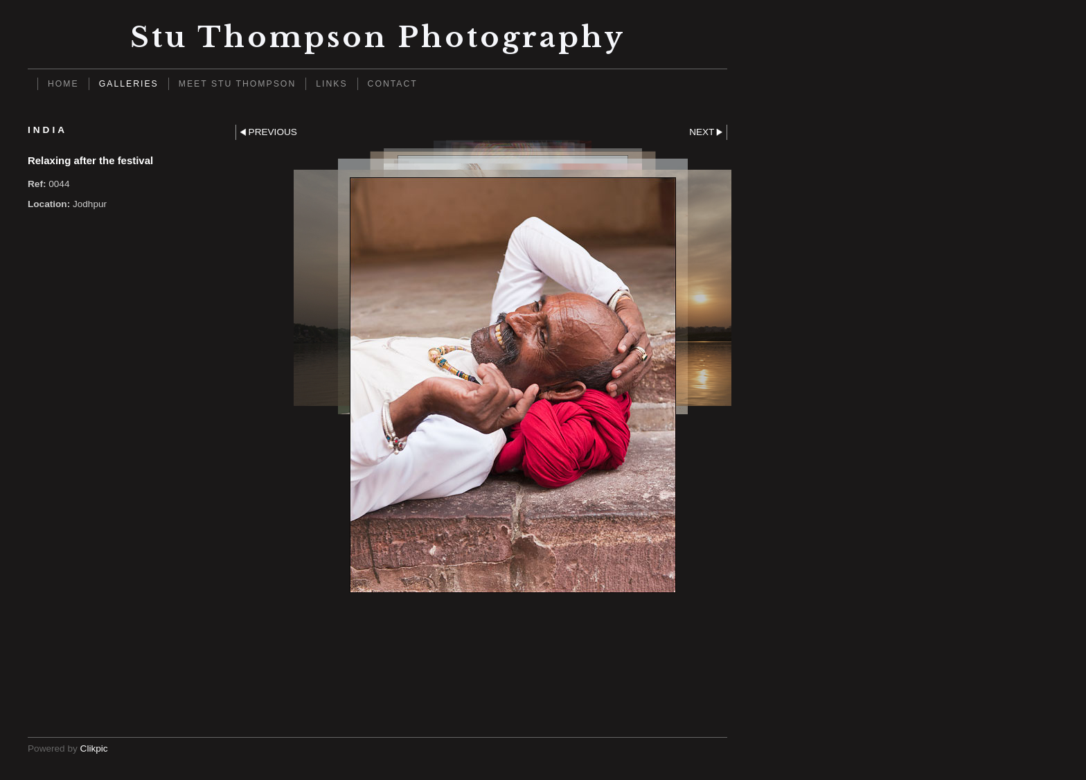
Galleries (129, 84)
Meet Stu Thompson (237, 84)
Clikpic (94, 748)
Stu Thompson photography (377, 37)
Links (331, 84)
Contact (393, 84)
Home (63, 84)
